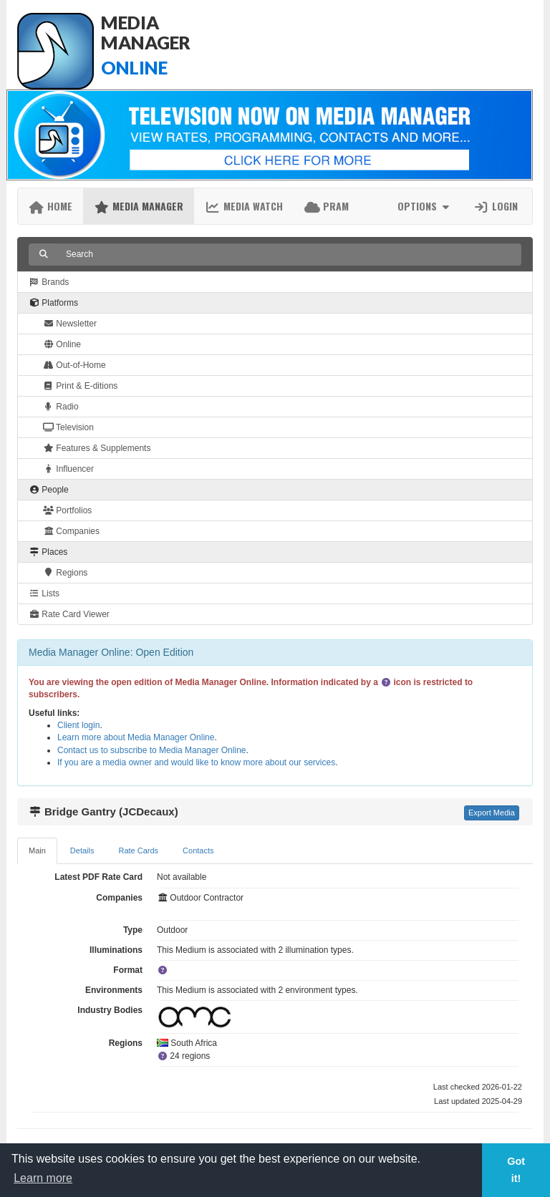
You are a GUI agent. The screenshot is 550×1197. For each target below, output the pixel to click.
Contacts (198, 850)
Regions (65, 573)
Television (68, 427)
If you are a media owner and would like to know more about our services (196, 762)
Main (37, 850)
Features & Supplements (96, 448)
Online (62, 344)
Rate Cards (138, 850)
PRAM (326, 205)
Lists (44, 593)
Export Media (491, 812)
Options (425, 205)
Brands (49, 282)
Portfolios (67, 510)
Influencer (68, 469)
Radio (61, 407)
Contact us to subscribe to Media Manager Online (151, 750)
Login (495, 205)
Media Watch (244, 205)
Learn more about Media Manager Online (135, 737)
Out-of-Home (74, 365)
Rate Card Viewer (69, 614)
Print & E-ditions (80, 386)
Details (82, 850)
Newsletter (70, 324)
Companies (71, 531)
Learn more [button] (43, 1178)
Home (50, 205)
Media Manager (138, 205)
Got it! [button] (516, 1169)
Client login (78, 725)
